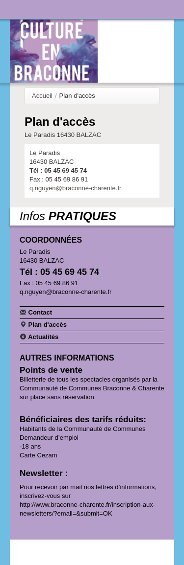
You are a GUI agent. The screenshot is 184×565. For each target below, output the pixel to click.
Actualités (39, 336)
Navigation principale (17, 9)
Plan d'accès (43, 324)
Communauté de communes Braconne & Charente (136, 8)
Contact (36, 312)
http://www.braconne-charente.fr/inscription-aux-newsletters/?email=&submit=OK (87, 509)
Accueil (42, 95)
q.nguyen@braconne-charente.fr (75, 188)
